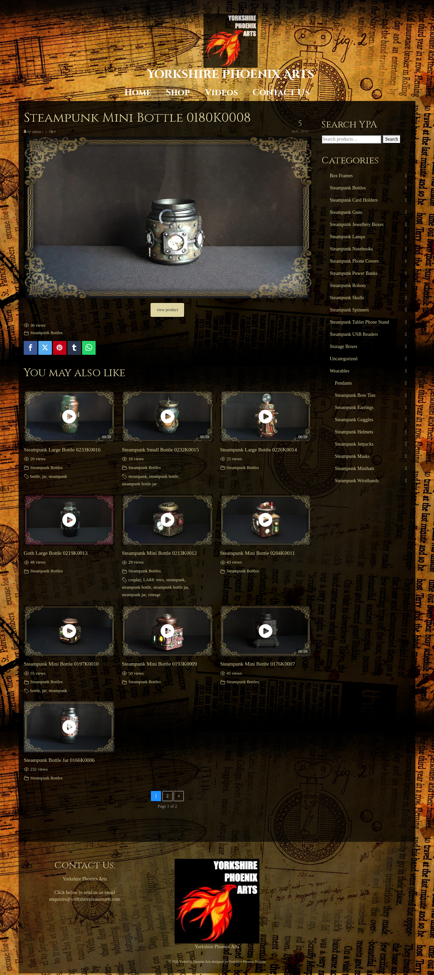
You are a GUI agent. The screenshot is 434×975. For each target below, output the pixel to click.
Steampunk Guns (346, 212)
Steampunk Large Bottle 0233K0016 (62, 449)
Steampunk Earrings (354, 407)
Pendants (343, 383)
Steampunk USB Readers (354, 334)
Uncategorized (344, 358)
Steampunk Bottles (46, 332)
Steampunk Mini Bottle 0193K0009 (159, 664)
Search (391, 139)
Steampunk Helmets (354, 431)
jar (44, 476)
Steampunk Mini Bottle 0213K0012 (159, 553)
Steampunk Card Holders (354, 200)
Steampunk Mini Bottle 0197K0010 (61, 664)
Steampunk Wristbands (357, 480)
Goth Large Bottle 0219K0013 (55, 553)
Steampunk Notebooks (351, 248)
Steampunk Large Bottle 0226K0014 (258, 449)
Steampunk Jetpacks (354, 444)
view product (167, 309)
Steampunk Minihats (354, 468)
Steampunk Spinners (349, 309)
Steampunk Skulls (347, 297)
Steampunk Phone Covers (354, 261)
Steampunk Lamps (348, 236)
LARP (148, 579)
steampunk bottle (163, 476)
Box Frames (341, 175)
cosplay (135, 579)
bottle (35, 476)
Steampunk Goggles (354, 419)
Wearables (340, 370)
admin (37, 131)
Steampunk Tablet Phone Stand (359, 322)
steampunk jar (134, 594)
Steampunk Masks (352, 456)
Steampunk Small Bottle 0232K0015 (160, 449)
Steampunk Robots (348, 285)
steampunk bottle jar (139, 484)
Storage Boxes (343, 346)
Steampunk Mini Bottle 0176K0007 (257, 664)
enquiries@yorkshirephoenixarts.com (84, 899)
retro (160, 579)
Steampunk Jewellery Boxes (357, 224)
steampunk (57, 476)
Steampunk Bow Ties (355, 395)
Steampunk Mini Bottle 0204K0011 (257, 553)
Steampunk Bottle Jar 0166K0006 (59, 760)
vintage (154, 594)
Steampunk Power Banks (354, 273)
